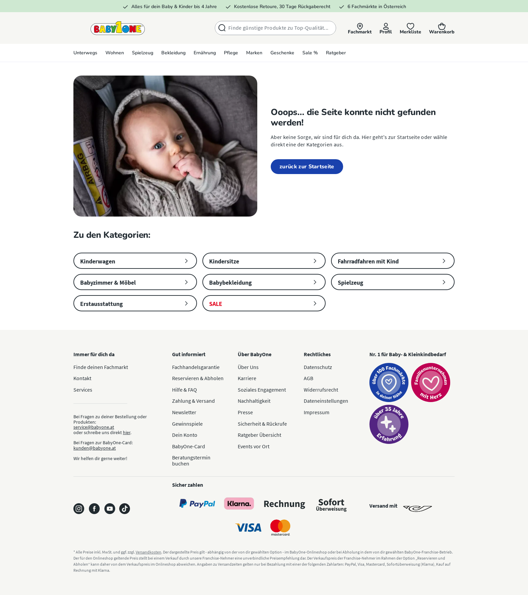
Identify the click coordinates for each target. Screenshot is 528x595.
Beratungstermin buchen (191, 460)
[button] (359, 28)
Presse (245, 412)
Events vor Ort (253, 446)
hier (126, 432)
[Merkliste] (410, 28)
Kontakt (82, 378)
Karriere (247, 378)
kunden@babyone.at (94, 448)
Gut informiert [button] (188, 354)
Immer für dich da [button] (93, 354)
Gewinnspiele (187, 423)
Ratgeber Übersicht (259, 434)
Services (82, 389)
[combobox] (280, 28)
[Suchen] (220, 28)
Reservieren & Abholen (198, 378)
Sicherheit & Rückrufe (262, 423)
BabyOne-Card (188, 446)
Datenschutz (318, 367)
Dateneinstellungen (326, 400)
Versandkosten (148, 552)
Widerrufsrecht (321, 389)
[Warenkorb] (442, 28)
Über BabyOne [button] (254, 354)
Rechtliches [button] (317, 354)
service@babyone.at (93, 427)
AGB (308, 378)
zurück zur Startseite (306, 166)
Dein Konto (184, 434)
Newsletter (184, 412)
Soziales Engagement (262, 389)
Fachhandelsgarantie (196, 367)
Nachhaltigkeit (254, 400)
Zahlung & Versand (193, 400)
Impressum (316, 412)
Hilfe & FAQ (184, 389)
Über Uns (248, 367)
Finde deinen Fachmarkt (100, 367)
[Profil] (385, 28)
